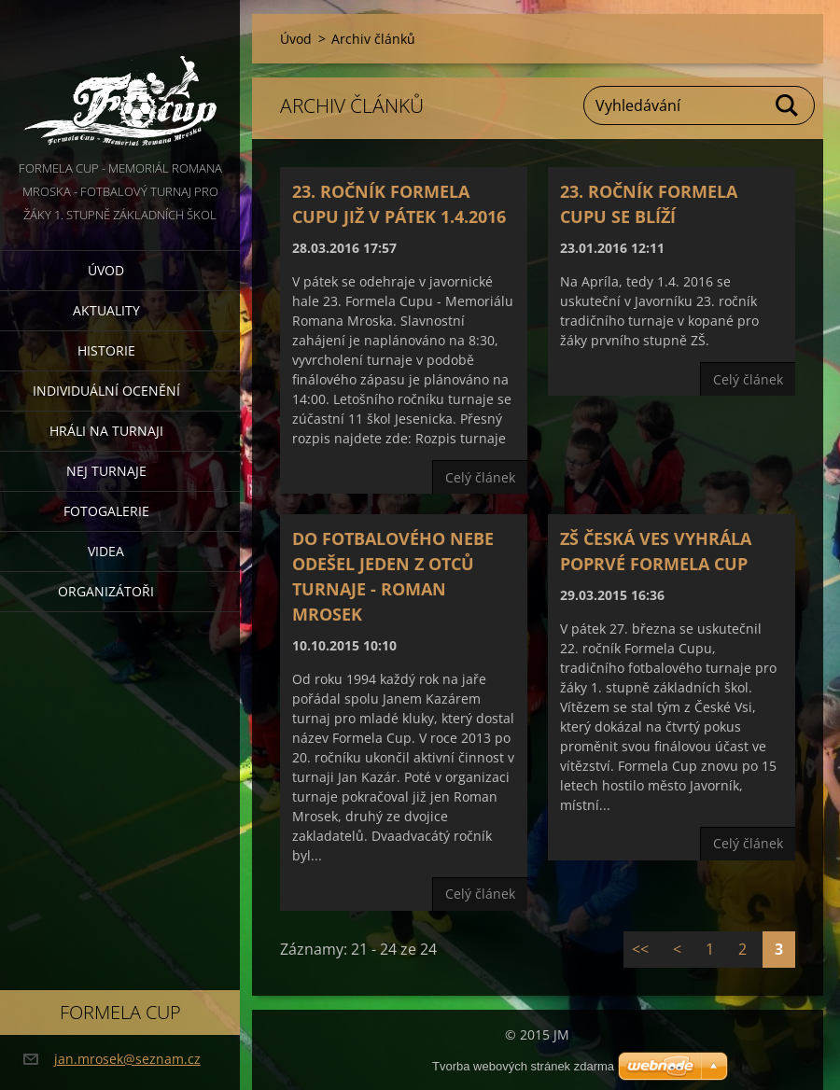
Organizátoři (106, 591)
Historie (106, 350)
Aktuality (106, 310)
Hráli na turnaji (106, 431)
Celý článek (480, 477)
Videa (106, 551)
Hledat (788, 105)
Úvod (106, 270)
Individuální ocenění (106, 390)
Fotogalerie (106, 511)
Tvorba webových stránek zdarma (523, 1066)
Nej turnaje (106, 471)
